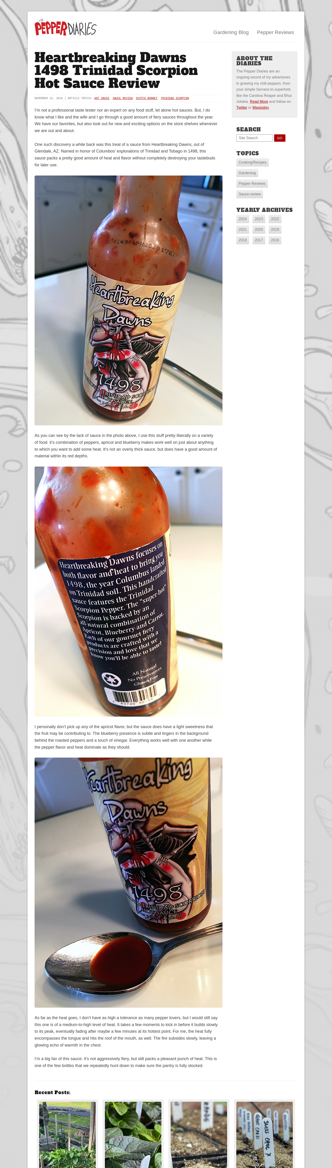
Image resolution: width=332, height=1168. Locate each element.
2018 (243, 240)
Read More (259, 102)
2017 (259, 240)
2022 (275, 219)
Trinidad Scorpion (175, 98)
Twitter (241, 108)
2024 (243, 219)
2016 (275, 240)
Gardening (247, 173)
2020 (259, 229)
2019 (275, 229)
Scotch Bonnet (146, 98)
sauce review (122, 98)
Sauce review (250, 194)
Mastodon (260, 108)
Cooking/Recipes (253, 162)
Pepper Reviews (275, 32)
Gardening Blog (231, 32)
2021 (243, 229)
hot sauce (101, 98)
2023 (259, 219)
